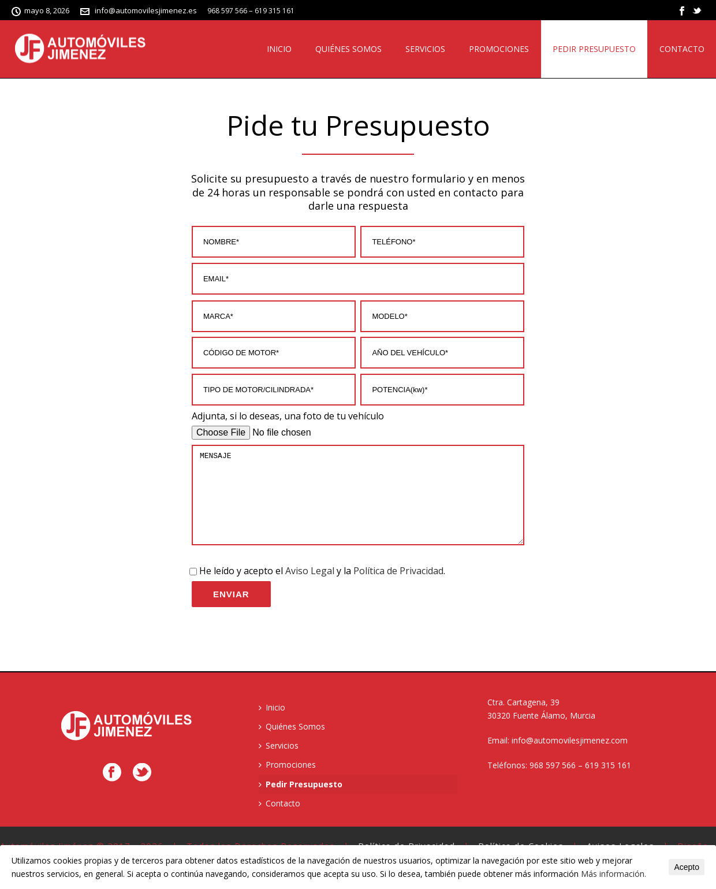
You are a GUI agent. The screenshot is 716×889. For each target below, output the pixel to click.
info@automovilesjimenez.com (570, 757)
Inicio (279, 48)
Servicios (425, 48)
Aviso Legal (309, 588)
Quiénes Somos (348, 48)
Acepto (686, 867)
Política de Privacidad (398, 588)
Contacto (681, 48)
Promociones (499, 48)
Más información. (613, 873)
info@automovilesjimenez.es (146, 10)
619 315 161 (274, 11)
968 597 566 (227, 11)
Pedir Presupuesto (594, 48)
